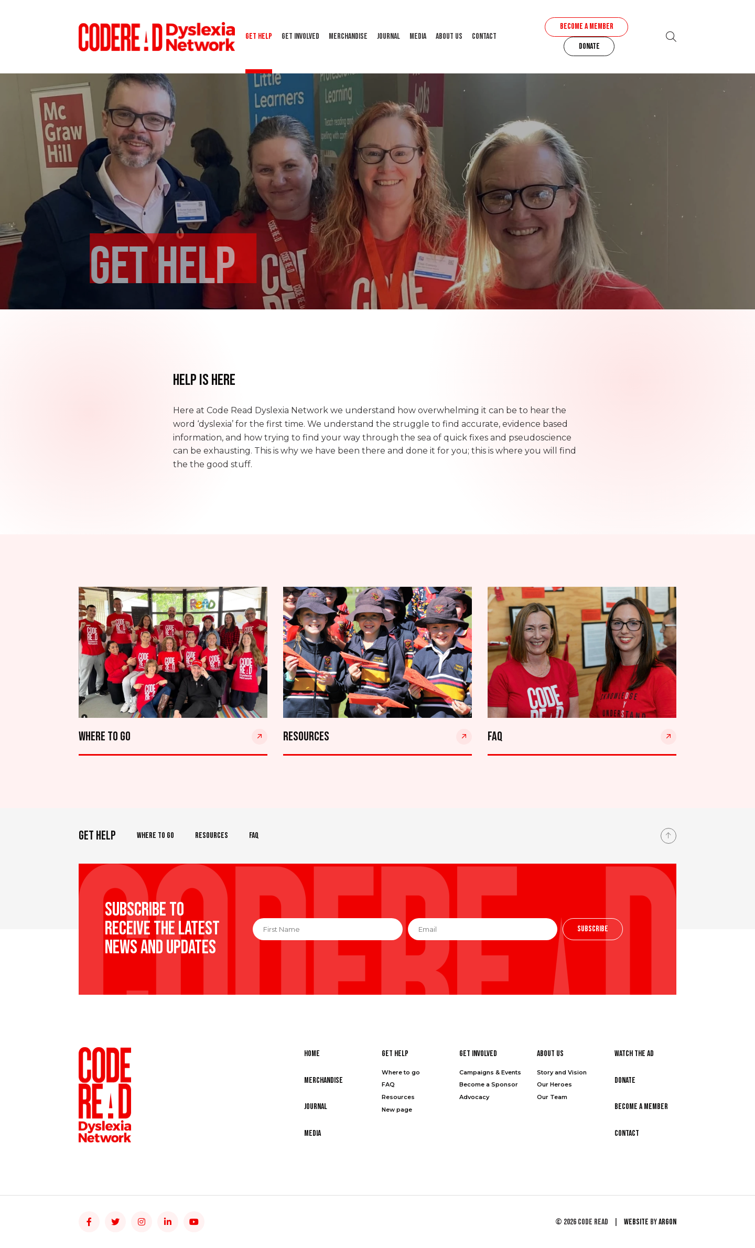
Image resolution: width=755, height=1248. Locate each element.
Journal (388, 36)
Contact (484, 36)
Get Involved (300, 36)
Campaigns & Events (490, 1072)
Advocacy (474, 1097)
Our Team (552, 1097)
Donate (589, 46)
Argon (667, 1222)
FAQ (254, 836)
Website (636, 1222)
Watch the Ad (634, 1054)
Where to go (155, 836)
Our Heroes (554, 1084)
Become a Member (586, 26)
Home (312, 1054)
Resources (211, 836)
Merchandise (348, 36)
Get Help (258, 36)
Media (417, 36)
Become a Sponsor (488, 1084)
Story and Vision (562, 1072)
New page (397, 1109)
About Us (449, 36)
